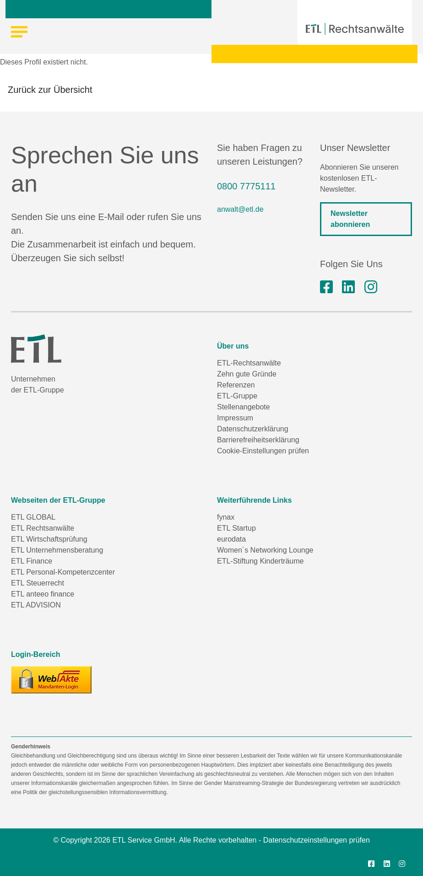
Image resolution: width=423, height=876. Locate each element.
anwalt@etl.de (240, 209)
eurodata (231, 539)
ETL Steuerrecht (37, 583)
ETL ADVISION (36, 605)
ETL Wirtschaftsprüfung (49, 539)
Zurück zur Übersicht (50, 90)
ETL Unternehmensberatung (57, 550)
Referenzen (236, 385)
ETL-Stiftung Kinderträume (260, 561)
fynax (225, 517)
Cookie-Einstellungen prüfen (263, 451)
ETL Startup (236, 528)
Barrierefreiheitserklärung (258, 440)
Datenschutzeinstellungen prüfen (316, 840)
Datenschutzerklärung (252, 429)
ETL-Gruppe (237, 396)
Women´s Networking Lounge (265, 550)
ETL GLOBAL (33, 517)
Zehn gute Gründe (247, 374)
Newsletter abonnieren (350, 219)
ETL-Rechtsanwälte (249, 363)
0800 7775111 (246, 186)
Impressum (235, 418)
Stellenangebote (243, 407)
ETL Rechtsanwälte (42, 528)
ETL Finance (31, 561)
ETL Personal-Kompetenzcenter (63, 572)
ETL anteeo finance (42, 594)
